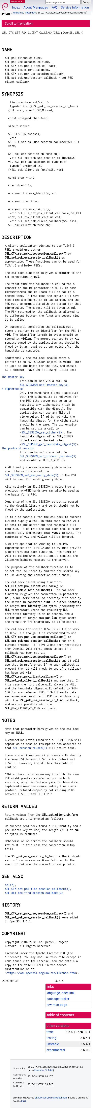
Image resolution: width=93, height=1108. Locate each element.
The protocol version (18, 448)
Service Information (75, 7)
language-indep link (60, 993)
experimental (55, 1050)
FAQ (54, 7)
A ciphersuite (12, 388)
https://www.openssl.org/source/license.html (41, 973)
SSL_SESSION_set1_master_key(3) (44, 384)
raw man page (56, 1005)
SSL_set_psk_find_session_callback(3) (34, 892)
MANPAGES (17, 1)
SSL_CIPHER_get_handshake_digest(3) (49, 444)
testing (51, 1038)
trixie (49, 1032)
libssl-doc (30, 12)
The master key (13, 377)
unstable (18, 12)
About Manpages (35, 7)
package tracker (57, 999)
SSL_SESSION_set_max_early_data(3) (31, 475)
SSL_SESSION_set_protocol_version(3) (48, 456)
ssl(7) (10, 885)
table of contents (60, 1015)
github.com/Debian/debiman (51, 1097)
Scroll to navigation (19, 23)
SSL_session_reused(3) (30, 748)
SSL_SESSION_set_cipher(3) (41, 432)
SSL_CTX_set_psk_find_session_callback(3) (37, 888)
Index (16, 7)
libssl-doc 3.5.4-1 (43, 1070)
